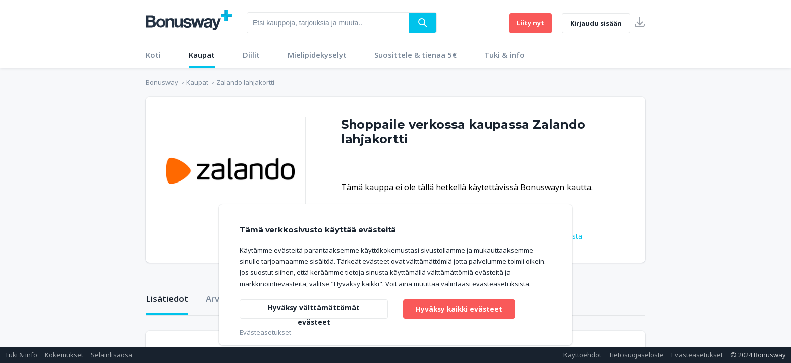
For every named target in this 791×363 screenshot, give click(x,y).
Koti (153, 55)
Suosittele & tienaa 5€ (415, 55)
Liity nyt (530, 22)
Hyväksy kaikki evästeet (460, 308)
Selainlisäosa (111, 354)
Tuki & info (504, 55)
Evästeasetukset (697, 354)
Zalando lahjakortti (245, 82)
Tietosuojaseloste (636, 354)
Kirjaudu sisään (596, 23)
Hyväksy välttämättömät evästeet (313, 310)
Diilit (251, 55)
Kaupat (202, 55)
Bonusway (162, 82)
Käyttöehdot (582, 354)
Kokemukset (64, 354)
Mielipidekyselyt (317, 55)
